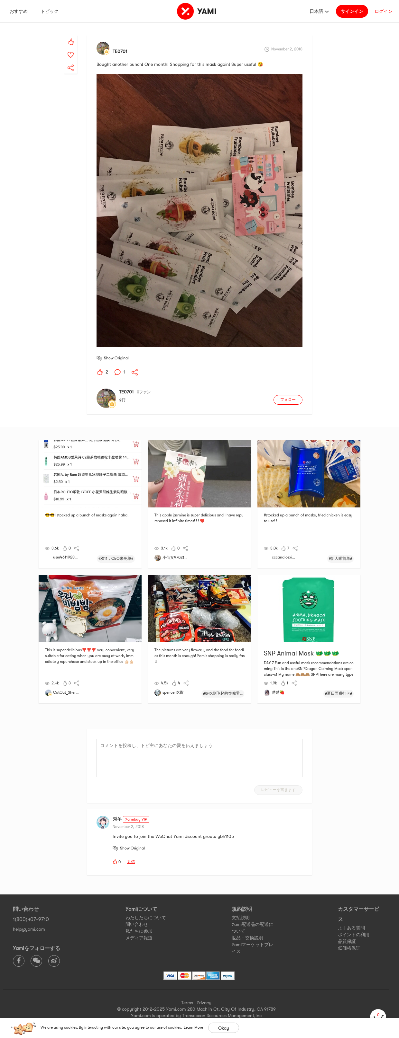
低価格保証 (349, 948)
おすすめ (19, 11)
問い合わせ (136, 924)
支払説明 (241, 917)
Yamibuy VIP (136, 819)
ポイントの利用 (353, 934)
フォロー (288, 399)
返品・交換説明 (247, 937)
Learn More (193, 1027)
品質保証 (347, 941)
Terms (187, 1002)
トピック (50, 11)
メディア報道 (139, 937)
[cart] (378, 1017)
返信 (131, 861)
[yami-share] (70, 61)
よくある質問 (351, 927)
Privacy (204, 1002)
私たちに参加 (139, 931)
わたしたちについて (145, 917)
